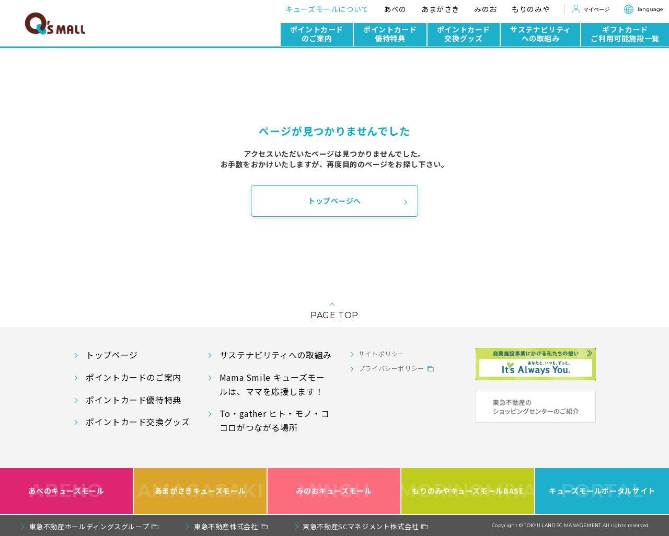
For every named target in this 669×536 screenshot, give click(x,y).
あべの (395, 9)
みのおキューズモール (334, 491)
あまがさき (440, 9)
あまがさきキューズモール (200, 491)
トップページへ (334, 200)
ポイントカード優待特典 (390, 33)
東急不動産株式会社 (226, 526)
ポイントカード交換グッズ (463, 33)
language (650, 9)
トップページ (112, 354)
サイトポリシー (382, 353)
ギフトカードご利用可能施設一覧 (625, 33)
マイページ (596, 9)
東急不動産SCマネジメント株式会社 (361, 526)
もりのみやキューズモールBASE (468, 491)
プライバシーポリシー (391, 368)
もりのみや (531, 9)
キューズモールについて (327, 9)
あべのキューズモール (66, 491)
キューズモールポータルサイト (602, 491)
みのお (485, 9)
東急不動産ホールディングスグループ (89, 526)
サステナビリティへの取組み (540, 33)
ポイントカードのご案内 (316, 33)
